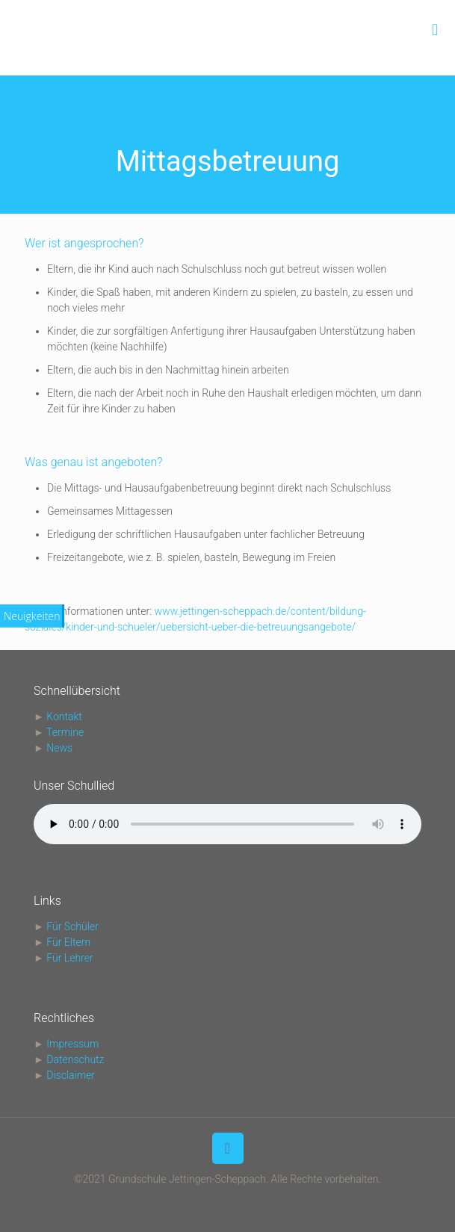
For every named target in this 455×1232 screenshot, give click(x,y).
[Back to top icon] (228, 1148)
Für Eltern (68, 942)
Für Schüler (72, 926)
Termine (65, 732)
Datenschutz (75, 1059)
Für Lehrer (69, 958)
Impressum (72, 1044)
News (59, 748)
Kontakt (64, 716)
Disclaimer (70, 1075)
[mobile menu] (435, 30)
